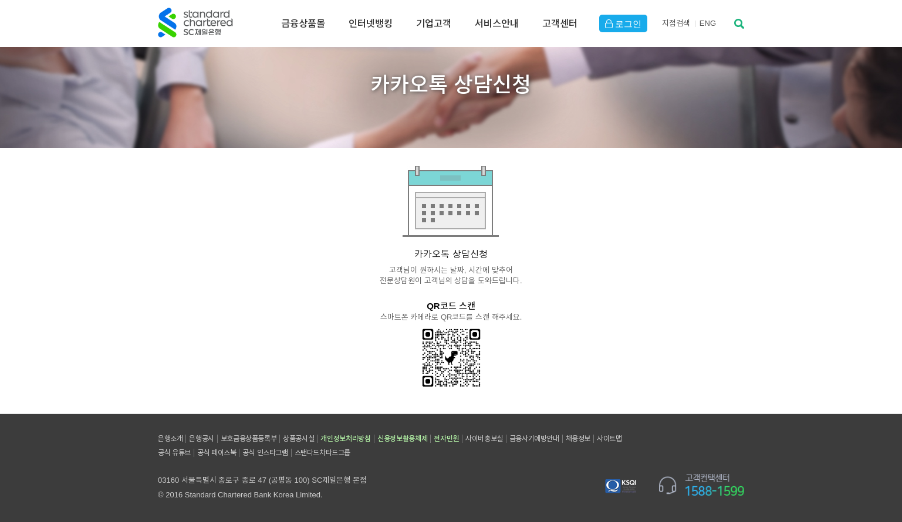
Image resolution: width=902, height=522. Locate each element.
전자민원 (446, 439)
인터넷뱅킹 (371, 23)
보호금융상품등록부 (248, 439)
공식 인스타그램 (265, 453)
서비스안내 (497, 23)
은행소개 (170, 439)
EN (708, 23)
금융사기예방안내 (534, 439)
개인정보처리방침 (345, 439)
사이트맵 (609, 439)
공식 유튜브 (174, 453)
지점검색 (676, 23)
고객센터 (559, 23)
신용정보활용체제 (402, 439)
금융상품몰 (303, 23)
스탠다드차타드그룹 (322, 453)
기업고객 (433, 23)
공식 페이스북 (217, 453)
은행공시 (201, 439)
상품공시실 (298, 439)
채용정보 (578, 439)
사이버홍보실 (484, 439)
